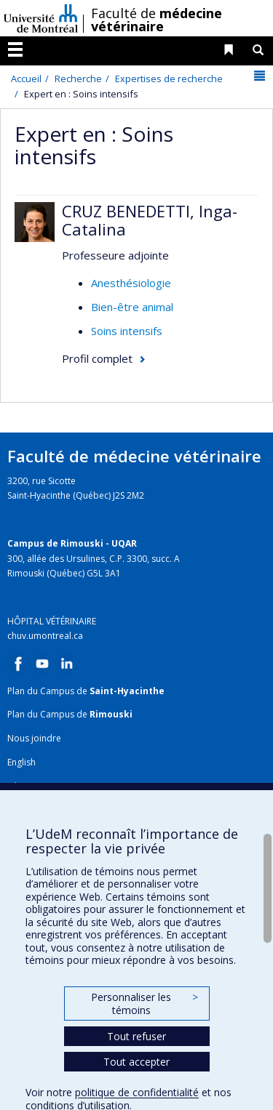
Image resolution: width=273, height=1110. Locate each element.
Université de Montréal (41, 18)
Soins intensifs (126, 330)
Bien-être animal (132, 306)
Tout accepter (136, 1062)
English (21, 762)
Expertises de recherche (169, 78)
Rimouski (111, 714)
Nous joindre (34, 738)
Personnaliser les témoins (144, 1003)
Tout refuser (136, 1036)
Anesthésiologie (131, 283)
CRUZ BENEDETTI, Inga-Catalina (149, 219)
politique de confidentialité (137, 1092)
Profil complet (97, 358)
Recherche (78, 78)
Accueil (26, 78)
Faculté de (156, 20)
